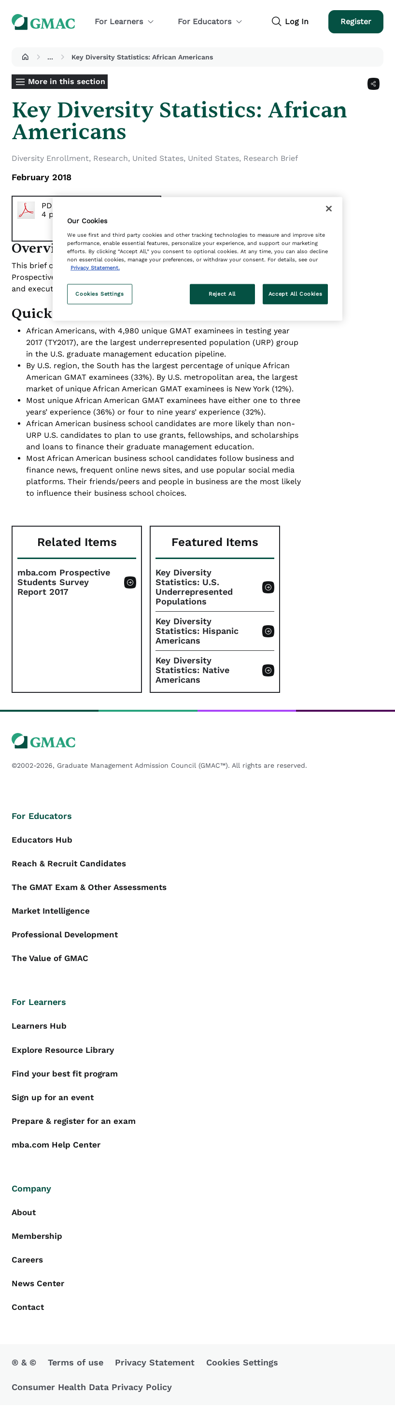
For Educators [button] (210, 21)
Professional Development (68, 939)
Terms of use (75, 1378)
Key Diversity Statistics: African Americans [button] (142, 57)
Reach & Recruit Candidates (70, 865)
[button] (25, 57)
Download (117, 229)
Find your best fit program (69, 1082)
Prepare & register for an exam (77, 1131)
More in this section (66, 81)
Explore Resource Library (66, 1057)
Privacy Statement (155, 1378)
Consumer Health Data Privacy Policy (92, 1403)
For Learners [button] (125, 21)
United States (157, 158)
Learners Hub (40, 1032)
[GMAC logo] (197, 741)
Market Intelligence (53, 914)
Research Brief (270, 158)
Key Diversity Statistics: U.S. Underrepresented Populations (194, 587)
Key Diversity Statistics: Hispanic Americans (197, 631)
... (50, 57)
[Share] (373, 84)
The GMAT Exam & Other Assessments (93, 890)
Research (110, 158)
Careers (28, 1273)
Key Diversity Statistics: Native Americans (192, 670)
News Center (39, 1298)
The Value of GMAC (52, 964)
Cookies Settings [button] (242, 1378)
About (24, 1224)
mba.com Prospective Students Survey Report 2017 (63, 582)
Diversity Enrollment (50, 158)
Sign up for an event (55, 1106)
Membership (38, 1249)
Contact (28, 1323)
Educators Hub (43, 840)
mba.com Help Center (58, 1155)
